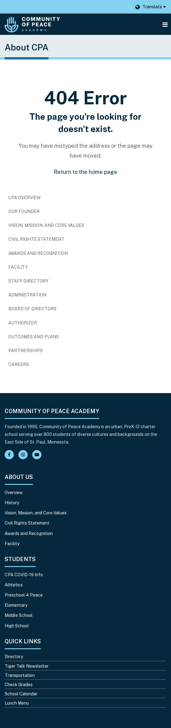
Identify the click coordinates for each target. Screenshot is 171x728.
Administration (27, 294)
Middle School (19, 615)
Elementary (16, 605)
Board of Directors (32, 308)
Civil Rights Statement (36, 239)
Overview (14, 492)
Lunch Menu (17, 703)
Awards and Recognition (38, 253)
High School (17, 625)
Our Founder (24, 211)
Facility (18, 267)
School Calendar (21, 693)
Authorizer (22, 322)
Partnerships (25, 350)
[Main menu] (165, 24)
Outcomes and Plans (33, 336)
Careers (28, 366)
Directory (14, 656)
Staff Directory (28, 281)
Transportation (20, 675)
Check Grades (19, 684)
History (12, 502)
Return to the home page (85, 172)
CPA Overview (24, 197)
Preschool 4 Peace (24, 595)
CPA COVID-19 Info (24, 574)
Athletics (14, 584)
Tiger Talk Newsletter (27, 666)
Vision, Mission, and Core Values (46, 225)
